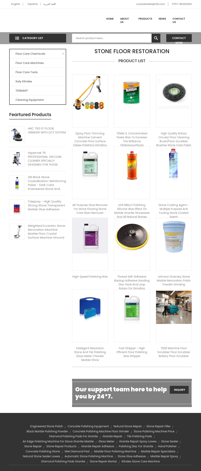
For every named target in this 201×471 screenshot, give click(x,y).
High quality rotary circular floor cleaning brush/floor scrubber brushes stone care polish (173, 139)
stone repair (33, 446)
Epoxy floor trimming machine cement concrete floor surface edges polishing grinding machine (90, 141)
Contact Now (179, 39)
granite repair (112, 436)
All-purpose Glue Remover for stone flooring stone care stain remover (90, 209)
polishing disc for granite (136, 446)
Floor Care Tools (27, 72)
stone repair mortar (103, 461)
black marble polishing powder (47, 431)
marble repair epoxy (164, 456)
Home (110, 19)
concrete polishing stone (43, 451)
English (15, 4)
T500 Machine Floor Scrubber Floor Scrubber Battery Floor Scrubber (173, 352)
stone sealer (169, 441)
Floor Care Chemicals (40, 53)
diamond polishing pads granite (63, 461)
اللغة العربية (49, 4)
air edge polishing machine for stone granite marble (58, 441)
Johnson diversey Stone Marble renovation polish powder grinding (174, 280)
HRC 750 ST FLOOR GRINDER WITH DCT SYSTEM (47, 130)
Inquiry (179, 390)
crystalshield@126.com (150, 4)
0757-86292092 (182, 4)
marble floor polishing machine (115, 451)
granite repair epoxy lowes (137, 441)
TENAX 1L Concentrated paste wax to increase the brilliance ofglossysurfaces (132, 139)
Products (145, 19)
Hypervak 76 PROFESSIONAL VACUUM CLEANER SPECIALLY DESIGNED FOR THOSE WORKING (44, 160)
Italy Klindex (24, 81)
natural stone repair (128, 426)
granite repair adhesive (97, 446)
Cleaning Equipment (30, 100)
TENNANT (22, 91)
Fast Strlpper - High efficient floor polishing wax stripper (132, 352)
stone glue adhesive (132, 456)
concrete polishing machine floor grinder (101, 431)
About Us (124, 20)
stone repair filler (158, 426)
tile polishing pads (139, 436)
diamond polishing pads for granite (73, 436)
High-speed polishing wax (90, 277)
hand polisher (167, 446)
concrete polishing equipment (88, 426)
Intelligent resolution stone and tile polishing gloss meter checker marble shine (90, 354)
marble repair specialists (158, 451)
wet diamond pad (77, 451)
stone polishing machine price (154, 431)
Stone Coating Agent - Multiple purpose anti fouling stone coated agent (174, 211)
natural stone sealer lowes (41, 456)
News (162, 19)
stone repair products (61, 446)
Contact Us (179, 20)
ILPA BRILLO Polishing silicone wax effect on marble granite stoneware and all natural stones (132, 211)
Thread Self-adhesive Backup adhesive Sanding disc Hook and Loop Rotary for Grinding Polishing (131, 284)
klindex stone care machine (141, 461)
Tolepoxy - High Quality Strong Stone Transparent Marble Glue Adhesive (46, 205)
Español (33, 4)
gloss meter (106, 441)
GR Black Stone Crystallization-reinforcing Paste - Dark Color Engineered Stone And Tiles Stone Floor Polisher (47, 185)
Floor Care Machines (30, 63)
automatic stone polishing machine (89, 456)
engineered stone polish (46, 426)
